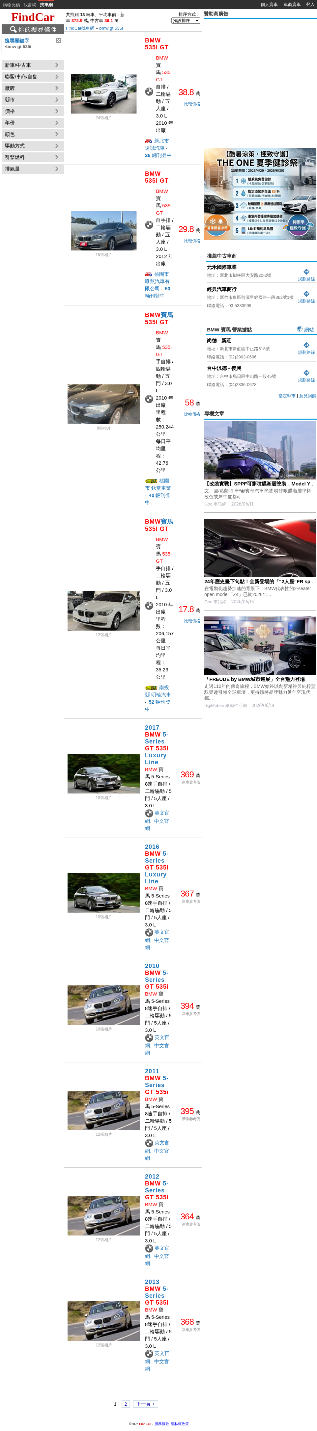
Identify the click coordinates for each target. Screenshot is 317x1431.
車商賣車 (292, 4)
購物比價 (11, 4)
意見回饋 (307, 395)
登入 (310, 4)
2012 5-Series (157, 1187)
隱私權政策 (180, 1424)
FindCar (33, 17)
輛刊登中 (158, 155)
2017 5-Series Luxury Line (157, 745)
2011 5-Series (157, 1081)
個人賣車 (269, 4)
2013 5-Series (157, 1292)
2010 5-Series (157, 976)
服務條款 (162, 1424)
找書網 (29, 4)
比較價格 (192, 103)
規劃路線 (306, 276)
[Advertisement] (62, 82)
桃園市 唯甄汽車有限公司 (157, 281)
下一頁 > (145, 1404)
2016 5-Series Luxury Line (157, 864)
